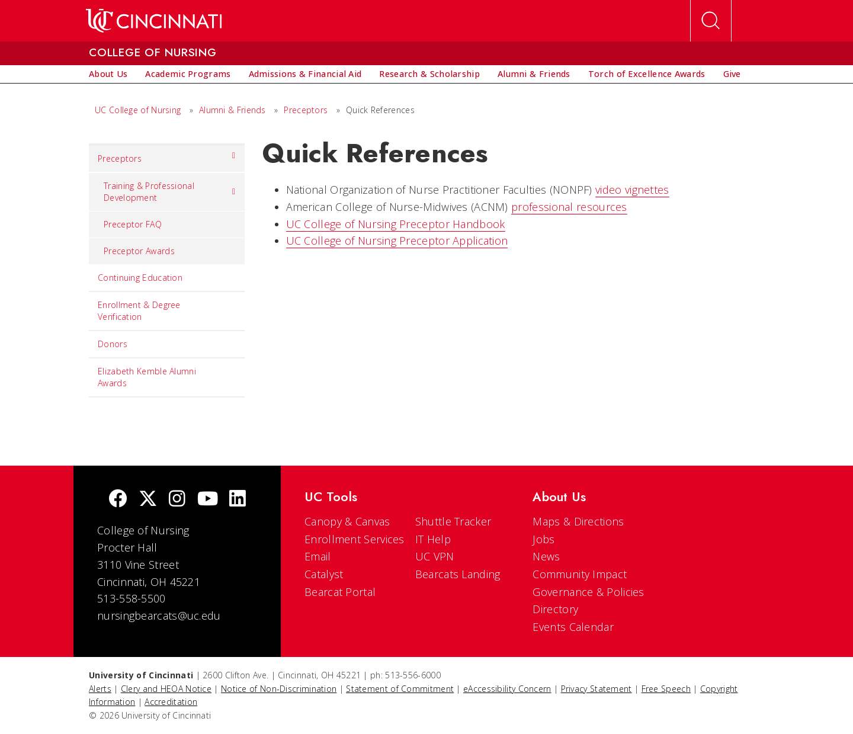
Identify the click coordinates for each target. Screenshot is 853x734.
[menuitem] (108, 74)
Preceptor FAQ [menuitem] (133, 224)
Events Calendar (573, 627)
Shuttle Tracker (453, 521)
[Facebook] (117, 499)
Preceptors (306, 110)
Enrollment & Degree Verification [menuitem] (139, 310)
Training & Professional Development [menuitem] (170, 191)
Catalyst (323, 574)
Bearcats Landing (458, 574)
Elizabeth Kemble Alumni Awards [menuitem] (147, 377)
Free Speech (666, 688)
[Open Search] (711, 20)
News (546, 556)
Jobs (543, 539)
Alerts (100, 688)
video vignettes (632, 189)
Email (317, 556)
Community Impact (580, 574)
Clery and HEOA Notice (166, 688)
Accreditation (171, 701)
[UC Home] (153, 20)
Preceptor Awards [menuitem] (139, 251)
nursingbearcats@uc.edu (159, 615)
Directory (555, 609)
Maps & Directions (578, 521)
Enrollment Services (354, 539)
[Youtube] (207, 499)
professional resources (569, 207)
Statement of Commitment (400, 688)
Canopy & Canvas (347, 521)
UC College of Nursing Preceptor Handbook (395, 224)
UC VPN (434, 556)
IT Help (433, 539)
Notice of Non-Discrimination (278, 688)
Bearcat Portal (340, 592)
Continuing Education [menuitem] (140, 277)
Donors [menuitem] (112, 344)
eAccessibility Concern (507, 688)
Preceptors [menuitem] (167, 156)
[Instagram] (177, 499)
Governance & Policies (588, 592)
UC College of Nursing (138, 110)
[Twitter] (148, 499)
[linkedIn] (237, 499)
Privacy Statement (596, 688)
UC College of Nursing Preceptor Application (397, 240)
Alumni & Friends (232, 110)
